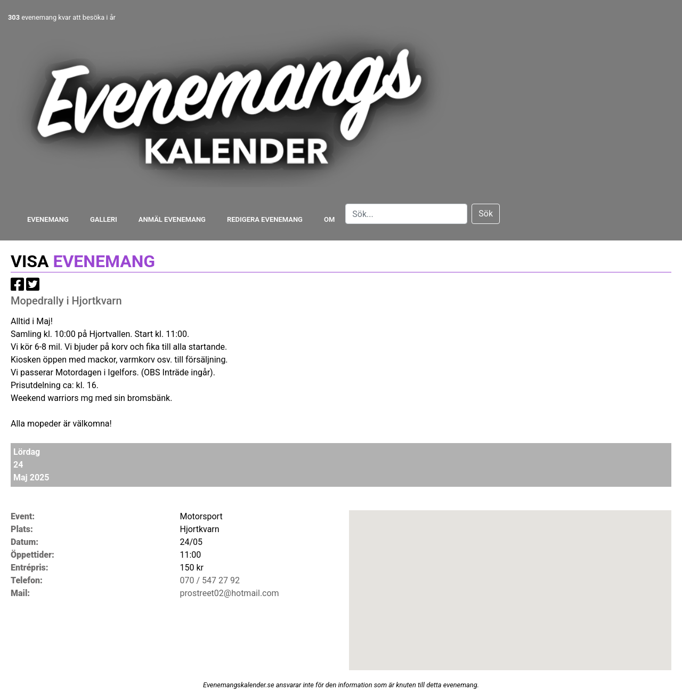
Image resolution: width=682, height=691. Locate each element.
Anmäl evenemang (172, 219)
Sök (485, 213)
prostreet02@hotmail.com (229, 593)
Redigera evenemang (265, 219)
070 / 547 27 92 (210, 580)
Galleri (103, 219)
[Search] (406, 214)
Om (329, 219)
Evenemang (48, 219)
